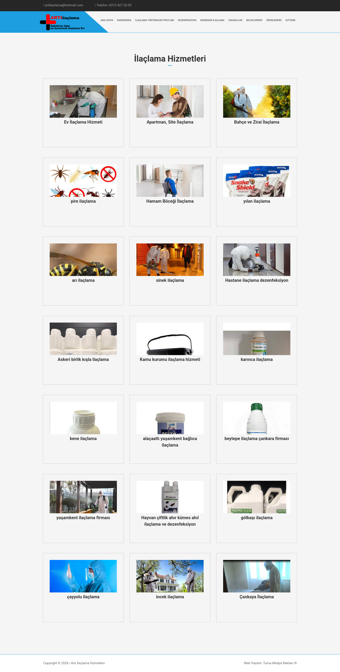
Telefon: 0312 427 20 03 (113, 5)
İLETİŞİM (290, 20)
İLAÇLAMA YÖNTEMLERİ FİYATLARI (154, 20)
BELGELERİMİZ (254, 20)
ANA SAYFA (107, 20)
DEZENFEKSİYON (187, 20)
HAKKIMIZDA (124, 20)
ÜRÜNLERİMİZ (274, 20)
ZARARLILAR (235, 20)
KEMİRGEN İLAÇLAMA (212, 20)
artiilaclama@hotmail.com (63, 5)
